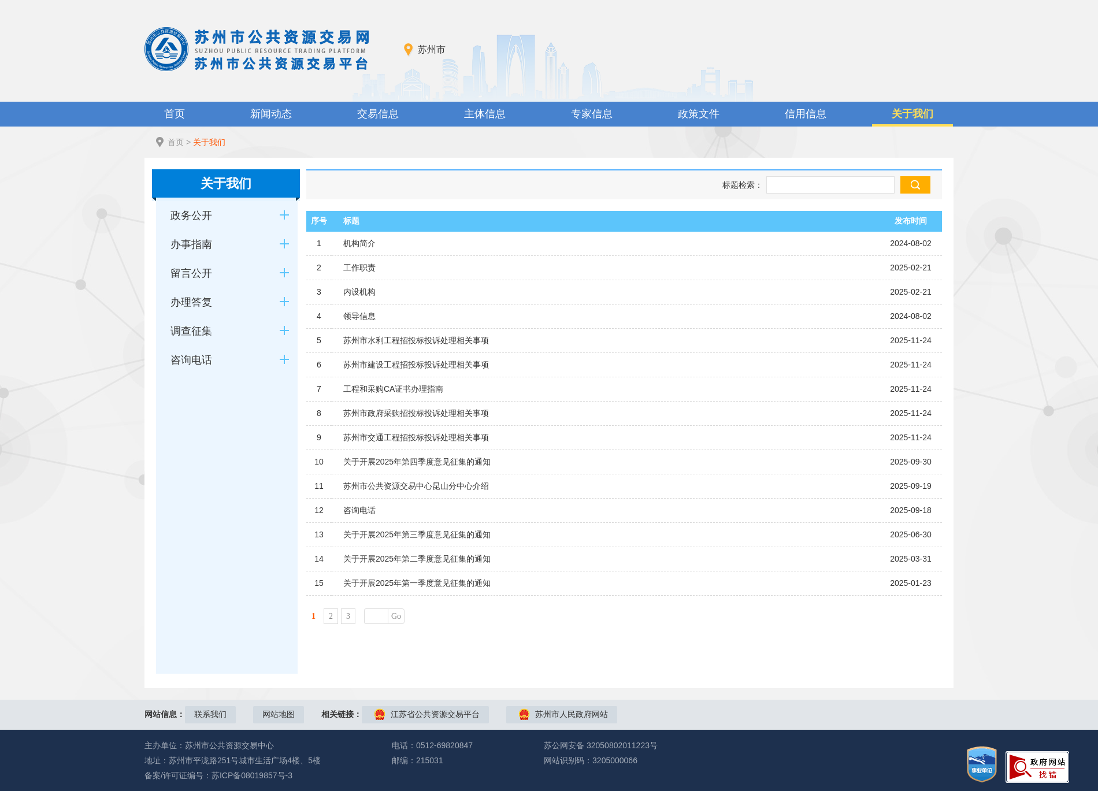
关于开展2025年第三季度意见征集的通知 (417, 534)
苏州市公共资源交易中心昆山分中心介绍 (416, 486)
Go (396, 616)
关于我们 (912, 114)
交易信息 (378, 114)
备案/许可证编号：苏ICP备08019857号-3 (218, 775)
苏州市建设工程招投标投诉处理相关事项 (416, 364)
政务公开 (191, 215)
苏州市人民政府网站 (571, 714)
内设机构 (359, 291)
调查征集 (191, 331)
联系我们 (210, 714)
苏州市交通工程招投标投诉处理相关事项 (416, 437)
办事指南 (191, 244)
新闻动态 (271, 114)
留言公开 (191, 273)
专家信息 (592, 114)
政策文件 (698, 114)
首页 (174, 114)
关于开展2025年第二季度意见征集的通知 (417, 558)
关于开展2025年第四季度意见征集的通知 (417, 461)
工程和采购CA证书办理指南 (393, 388)
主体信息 (485, 114)
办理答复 (191, 302)
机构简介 (359, 243)
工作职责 (359, 267)
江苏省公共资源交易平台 (435, 714)
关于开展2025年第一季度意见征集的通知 (417, 583)
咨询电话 (191, 360)
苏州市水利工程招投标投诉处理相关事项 (416, 340)
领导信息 (359, 316)
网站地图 (278, 714)
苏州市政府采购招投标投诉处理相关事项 (416, 413)
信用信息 (805, 114)
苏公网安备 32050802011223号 (601, 745)
